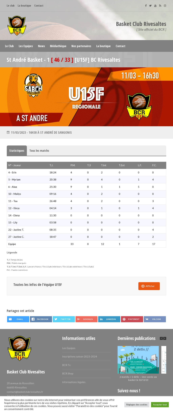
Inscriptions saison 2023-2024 (79, 356)
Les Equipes (68, 348)
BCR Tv (66, 365)
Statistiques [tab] (16, 150)
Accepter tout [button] (160, 404)
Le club (11, 5)
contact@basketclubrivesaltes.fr (25, 391)
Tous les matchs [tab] (39, 150)
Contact (38, 5)
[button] (164, 338)
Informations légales (73, 382)
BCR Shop (67, 373)
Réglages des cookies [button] (136, 404)
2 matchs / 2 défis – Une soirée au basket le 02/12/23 (138, 378)
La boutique (24, 5)
